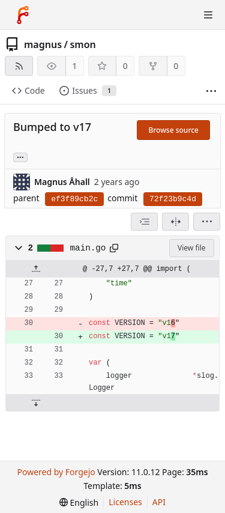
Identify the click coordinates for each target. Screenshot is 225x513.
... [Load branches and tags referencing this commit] (20, 156)
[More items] (211, 91)
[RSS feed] (19, 66)
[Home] (23, 15)
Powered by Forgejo (56, 472)
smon (82, 44)
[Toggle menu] (208, 15)
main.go (88, 248)
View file (191, 248)
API (159, 502)
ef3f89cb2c (74, 199)
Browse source (173, 130)
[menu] (206, 222)
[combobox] (144, 222)
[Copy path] (114, 248)
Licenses (125, 502)
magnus (43, 44)
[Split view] (175, 222)
